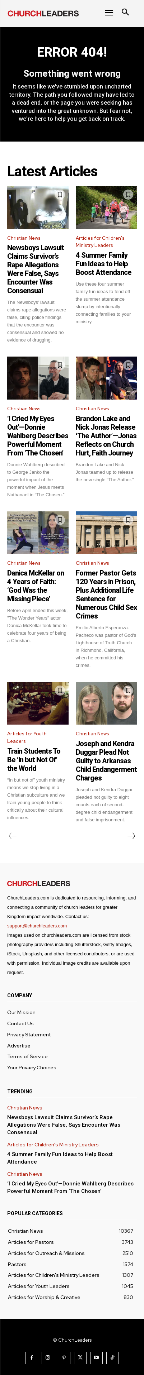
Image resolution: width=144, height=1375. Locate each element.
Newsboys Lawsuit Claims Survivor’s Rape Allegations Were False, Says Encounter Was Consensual (35, 269)
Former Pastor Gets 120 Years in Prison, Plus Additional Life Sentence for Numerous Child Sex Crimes (106, 594)
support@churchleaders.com (37, 925)
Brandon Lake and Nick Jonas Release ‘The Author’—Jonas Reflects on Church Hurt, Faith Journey (106, 435)
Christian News (23, 238)
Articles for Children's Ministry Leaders (100, 242)
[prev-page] (12, 836)
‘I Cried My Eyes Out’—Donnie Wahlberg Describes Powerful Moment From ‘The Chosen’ (37, 435)
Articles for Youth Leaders (27, 737)
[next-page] (131, 836)
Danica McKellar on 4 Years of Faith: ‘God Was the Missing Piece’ (35, 586)
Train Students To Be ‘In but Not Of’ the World (33, 760)
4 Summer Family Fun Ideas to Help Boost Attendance (103, 264)
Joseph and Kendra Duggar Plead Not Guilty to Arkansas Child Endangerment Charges (106, 760)
